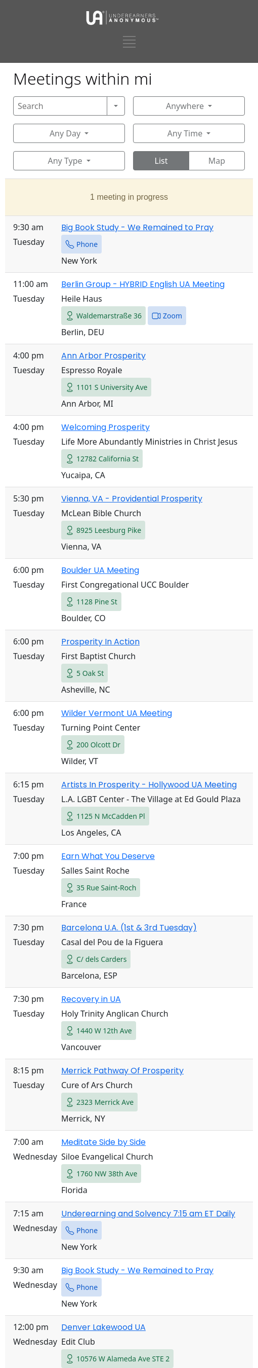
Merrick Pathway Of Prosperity (122, 1070)
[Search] (60, 106)
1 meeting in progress (129, 197)
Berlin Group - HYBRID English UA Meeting (143, 284)
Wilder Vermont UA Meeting (116, 713)
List (161, 160)
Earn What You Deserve (108, 856)
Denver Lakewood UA (103, 1327)
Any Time (184, 133)
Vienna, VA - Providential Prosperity (131, 499)
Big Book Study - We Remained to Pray (137, 227)
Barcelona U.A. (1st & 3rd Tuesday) (129, 927)
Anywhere (185, 106)
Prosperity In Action (100, 641)
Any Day (65, 133)
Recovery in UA (91, 999)
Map (216, 160)
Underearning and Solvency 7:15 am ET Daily (148, 1213)
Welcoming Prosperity (105, 427)
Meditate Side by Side (103, 1142)
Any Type (65, 160)
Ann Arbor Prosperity (103, 356)
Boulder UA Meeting (100, 570)
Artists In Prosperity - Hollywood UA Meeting (149, 784)
